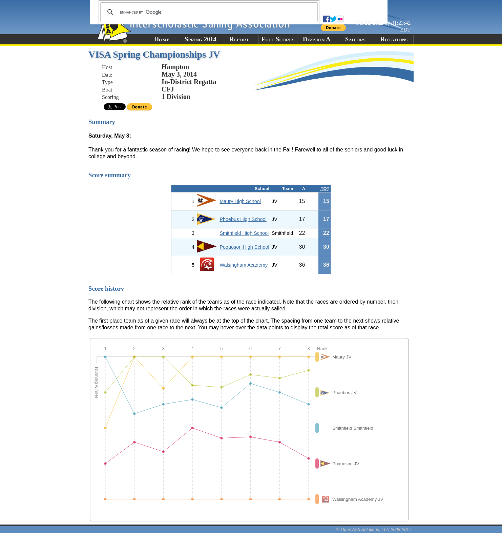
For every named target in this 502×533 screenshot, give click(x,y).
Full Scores (278, 39)
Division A (316, 39)
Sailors (355, 39)
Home (161, 39)
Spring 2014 (200, 39)
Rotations (393, 39)
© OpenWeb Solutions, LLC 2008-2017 (374, 529)
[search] (208, 12)
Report (239, 39)
